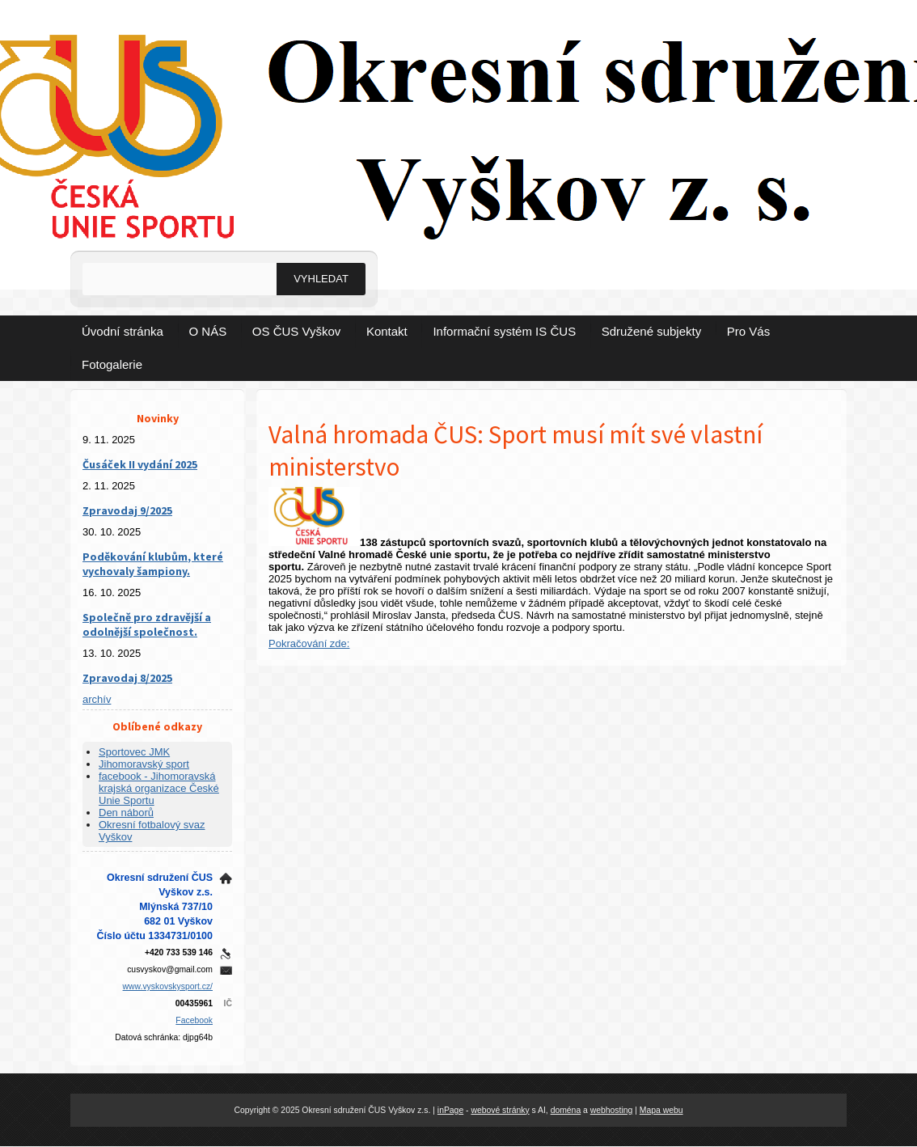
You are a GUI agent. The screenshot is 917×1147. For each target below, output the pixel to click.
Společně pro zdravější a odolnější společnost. (146, 624)
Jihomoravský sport (144, 764)
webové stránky (500, 1110)
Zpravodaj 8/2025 (127, 678)
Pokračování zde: (308, 643)
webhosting (611, 1110)
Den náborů (126, 812)
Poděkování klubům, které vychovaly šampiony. (152, 563)
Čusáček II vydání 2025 (139, 464)
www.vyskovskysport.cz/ (168, 986)
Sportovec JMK (134, 752)
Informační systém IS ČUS (504, 331)
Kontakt (387, 331)
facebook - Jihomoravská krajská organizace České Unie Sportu (159, 788)
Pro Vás (748, 331)
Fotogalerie (112, 364)
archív (96, 699)
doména (566, 1110)
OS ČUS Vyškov (296, 331)
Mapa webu (661, 1110)
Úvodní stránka (122, 331)
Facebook (194, 1020)
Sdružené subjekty (651, 331)
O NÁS (208, 331)
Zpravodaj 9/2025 (127, 510)
